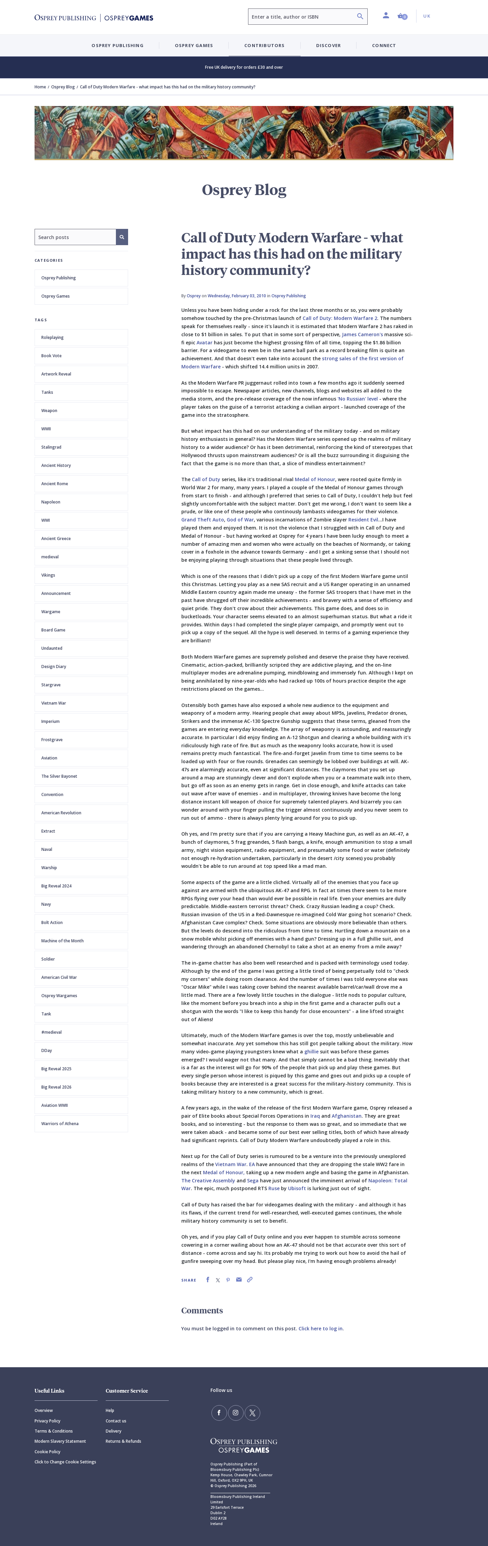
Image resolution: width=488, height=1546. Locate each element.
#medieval (51, 1032)
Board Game (53, 630)
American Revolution (61, 813)
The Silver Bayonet (59, 776)
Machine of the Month (62, 941)
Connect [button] (384, 45)
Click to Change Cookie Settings (65, 1462)
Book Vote (51, 356)
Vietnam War (53, 703)
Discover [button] (328, 45)
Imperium (50, 721)
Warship (49, 868)
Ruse (274, 1188)
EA (252, 1164)
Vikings (48, 575)
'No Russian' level (358, 398)
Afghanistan (347, 1116)
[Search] (360, 17)
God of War (240, 519)
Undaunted (51, 648)
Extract (48, 831)
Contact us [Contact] (116, 1421)
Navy (46, 904)
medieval (50, 557)
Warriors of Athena (60, 1123)
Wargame (50, 612)
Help (110, 1410)
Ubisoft (297, 1188)
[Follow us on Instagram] (233, 1412)
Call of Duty (206, 479)
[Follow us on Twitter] (247, 1412)
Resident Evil (363, 519)
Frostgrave (52, 740)
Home (40, 87)
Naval (46, 849)
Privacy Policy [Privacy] (47, 1421)
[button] (402, 16)
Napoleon (50, 502)
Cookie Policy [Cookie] (47, 1452)
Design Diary (53, 666)
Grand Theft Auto (202, 519)
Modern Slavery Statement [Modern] (60, 1441)
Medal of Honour (315, 479)
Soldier (48, 959)
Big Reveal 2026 (56, 1087)
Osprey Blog (63, 87)
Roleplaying (52, 337)
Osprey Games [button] (194, 45)
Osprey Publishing (58, 278)
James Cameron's (362, 334)
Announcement (56, 593)
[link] (207, 1279)
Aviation (49, 758)
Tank (46, 1014)
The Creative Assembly (208, 1180)
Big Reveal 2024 (56, 886)
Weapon (49, 410)
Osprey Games (55, 296)
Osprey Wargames (59, 996)
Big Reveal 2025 (56, 1069)
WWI (45, 520)
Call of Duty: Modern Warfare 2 (340, 318)
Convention (52, 794)
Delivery (113, 1431)
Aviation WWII (54, 1105)
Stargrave (51, 685)
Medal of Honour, (224, 1172)
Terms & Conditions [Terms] (54, 1431)
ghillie (311, 1051)
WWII (46, 429)
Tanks (47, 392)
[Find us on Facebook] (218, 1412)
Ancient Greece (56, 538)
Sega (253, 1180)
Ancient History (56, 465)
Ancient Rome (54, 484)
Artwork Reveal (56, 374)
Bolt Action (52, 922)
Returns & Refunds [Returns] (123, 1441)
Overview (44, 1410)
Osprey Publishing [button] (117, 45)
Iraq (315, 1116)
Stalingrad (51, 447)
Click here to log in (321, 1328)
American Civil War (59, 977)
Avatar (204, 342)
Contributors (264, 45)
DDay (46, 1050)
